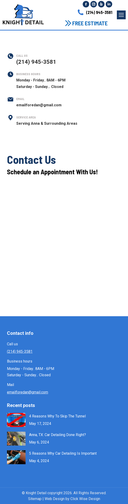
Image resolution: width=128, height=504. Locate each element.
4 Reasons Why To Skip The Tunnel (57, 416)
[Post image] (16, 420)
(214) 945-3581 (94, 12)
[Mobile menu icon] (121, 14)
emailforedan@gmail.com (27, 392)
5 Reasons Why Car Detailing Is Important (63, 453)
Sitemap (35, 499)
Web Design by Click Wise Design (72, 499)
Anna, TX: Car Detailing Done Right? (57, 435)
